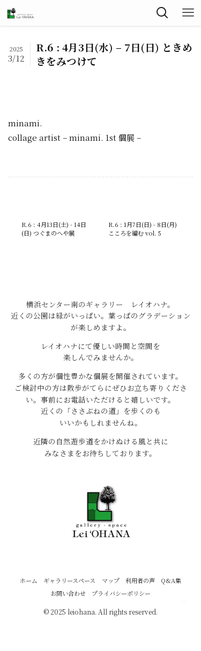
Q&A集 (171, 580)
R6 (24, 78)
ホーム (29, 580)
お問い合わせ (68, 593)
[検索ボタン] (162, 13)
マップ (111, 580)
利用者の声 (140, 580)
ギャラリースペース (69, 580)
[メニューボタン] (188, 13)
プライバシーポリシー (121, 593)
